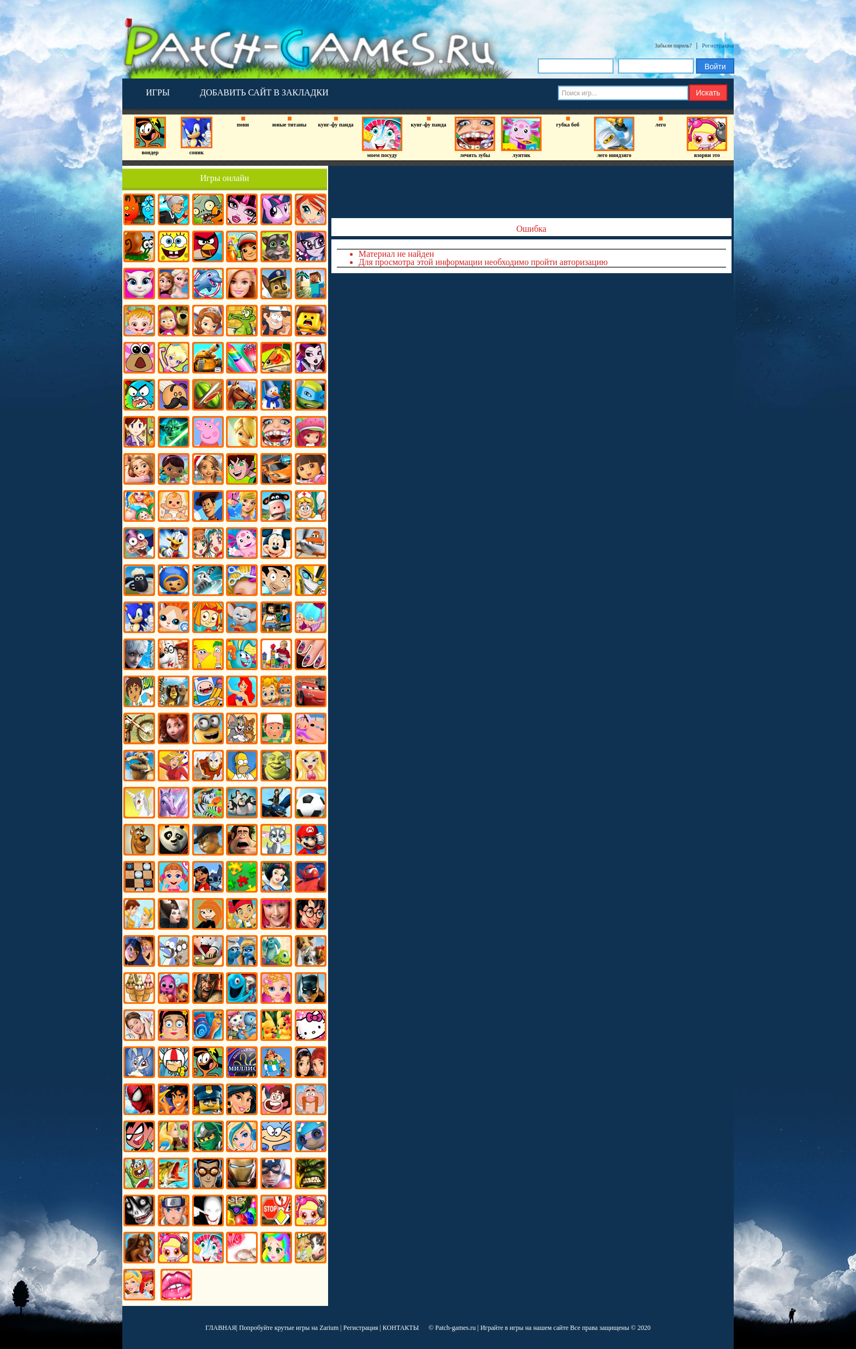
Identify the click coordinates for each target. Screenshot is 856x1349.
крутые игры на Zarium (307, 1328)
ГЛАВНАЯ (220, 1328)
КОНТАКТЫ (401, 1328)
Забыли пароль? (673, 46)
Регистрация (718, 45)
